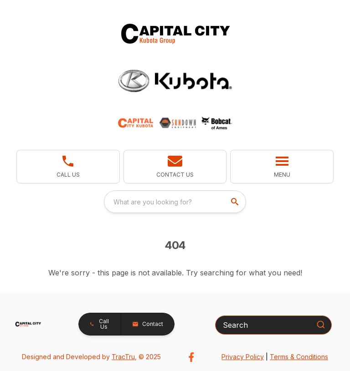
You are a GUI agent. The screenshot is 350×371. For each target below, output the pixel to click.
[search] (236, 201)
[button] (175, 166)
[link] (68, 166)
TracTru (123, 357)
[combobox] (175, 202)
